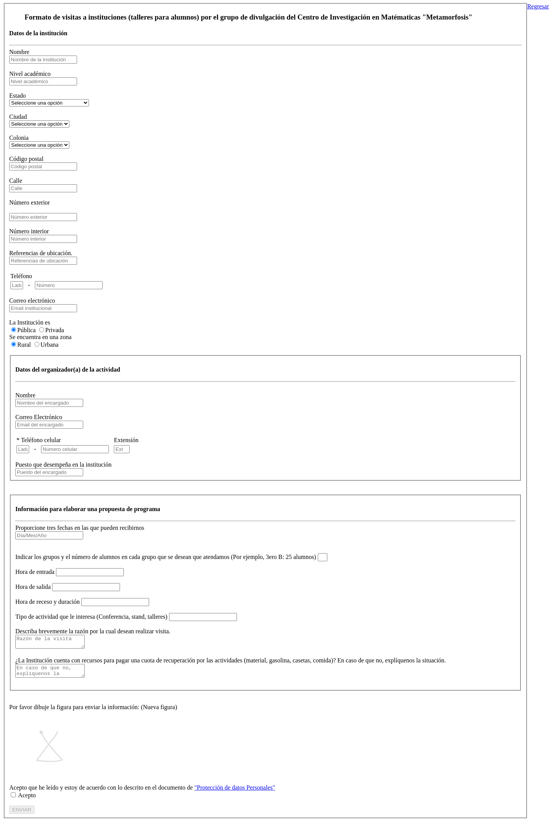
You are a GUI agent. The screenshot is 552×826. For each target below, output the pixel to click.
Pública (26, 330)
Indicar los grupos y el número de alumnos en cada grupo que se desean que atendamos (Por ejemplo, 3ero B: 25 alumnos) (165, 557)
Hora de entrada (34, 572)
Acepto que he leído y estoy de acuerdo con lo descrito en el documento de (142, 792)
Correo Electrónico (38, 417)
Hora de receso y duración (47, 601)
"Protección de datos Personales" (234, 792)
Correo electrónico (32, 300)
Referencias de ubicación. (40, 253)
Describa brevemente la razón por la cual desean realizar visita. (92, 631)
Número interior (29, 231)
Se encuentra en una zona (40, 337)
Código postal (26, 159)
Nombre (19, 52)
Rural (24, 344)
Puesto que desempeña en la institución (63, 464)
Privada (54, 330)
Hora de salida (33, 586)
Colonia (19, 137)
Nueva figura (159, 711)
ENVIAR (21, 814)
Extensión (126, 440)
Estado (17, 95)
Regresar (538, 6)
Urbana (50, 344)
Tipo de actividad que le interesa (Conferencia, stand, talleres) (91, 616)
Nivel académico (30, 73)
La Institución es (29, 322)
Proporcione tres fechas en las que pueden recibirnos (79, 527)
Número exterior (29, 202)
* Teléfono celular (38, 440)
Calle (15, 180)
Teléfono (21, 276)
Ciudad (18, 116)
